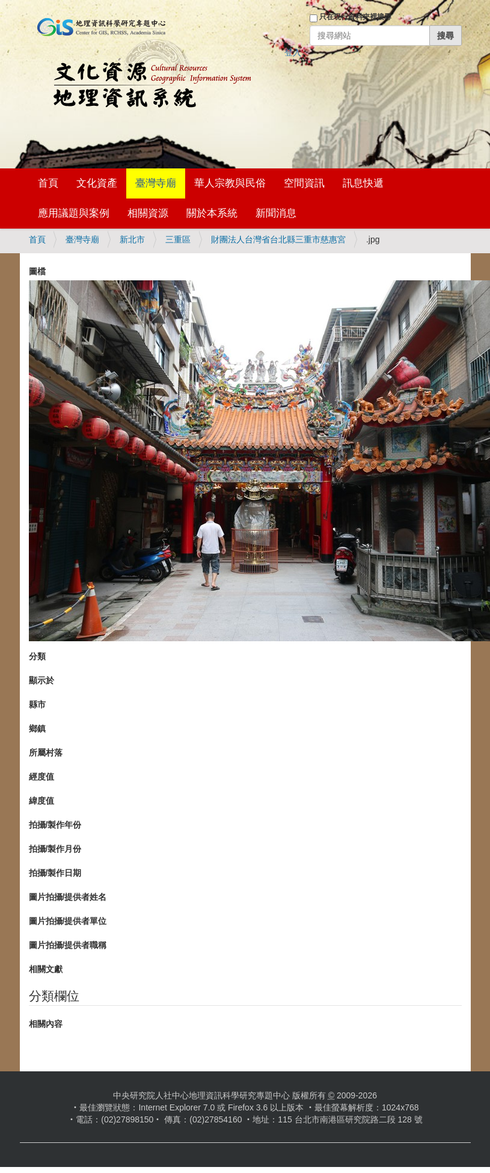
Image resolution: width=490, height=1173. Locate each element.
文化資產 (96, 183)
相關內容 (46, 1024)
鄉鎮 (37, 728)
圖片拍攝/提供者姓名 (68, 897)
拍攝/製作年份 (55, 825)
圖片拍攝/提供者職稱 (68, 945)
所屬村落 (46, 752)
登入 (292, 52)
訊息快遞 (363, 183)
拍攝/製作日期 (55, 873)
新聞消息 (276, 213)
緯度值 (41, 800)
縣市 (37, 704)
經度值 (41, 776)
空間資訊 (304, 183)
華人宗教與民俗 (230, 183)
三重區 (178, 239)
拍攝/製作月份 (55, 849)
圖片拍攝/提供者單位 (68, 921)
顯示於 (41, 680)
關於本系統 (211, 213)
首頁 (48, 183)
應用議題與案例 (73, 213)
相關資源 (147, 213)
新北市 (132, 239)
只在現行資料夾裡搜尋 (355, 17)
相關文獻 (46, 969)
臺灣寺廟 (155, 183)
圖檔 (37, 271)
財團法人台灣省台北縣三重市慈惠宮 (278, 239)
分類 (37, 656)
